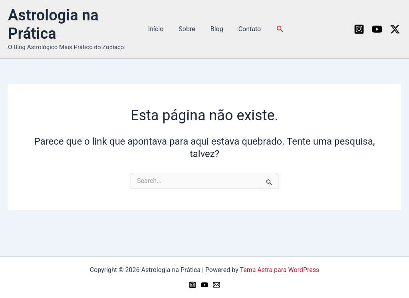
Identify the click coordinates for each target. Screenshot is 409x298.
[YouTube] (377, 29)
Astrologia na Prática (53, 24)
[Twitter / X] (395, 29)
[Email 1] (216, 284)
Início (159, 29)
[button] (275, 29)
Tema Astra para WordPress (279, 270)
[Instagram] (359, 29)
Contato (246, 29)
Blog (215, 29)
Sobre (188, 29)
